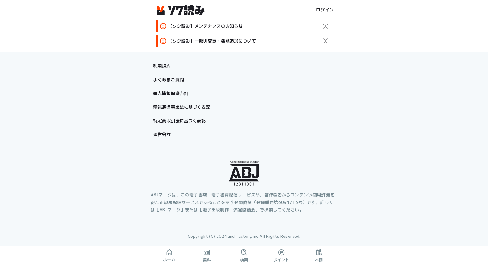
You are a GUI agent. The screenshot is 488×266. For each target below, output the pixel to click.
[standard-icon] (325, 26)
